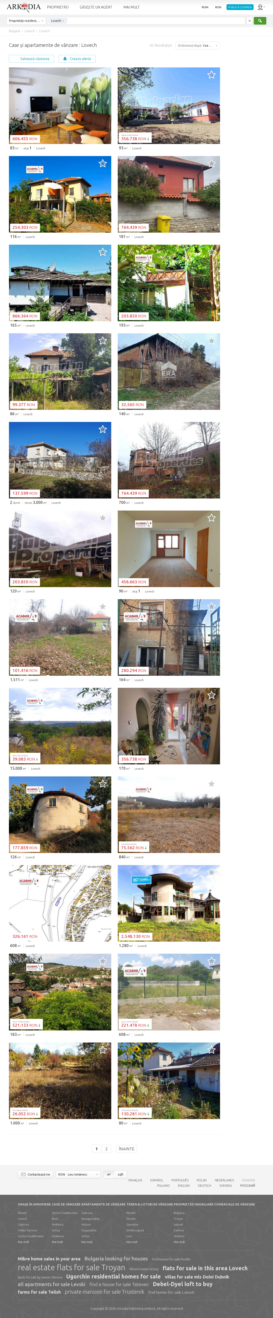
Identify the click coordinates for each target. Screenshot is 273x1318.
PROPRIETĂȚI (58, 7)
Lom (129, 1236)
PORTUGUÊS (180, 1180)
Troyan (178, 1218)
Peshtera (57, 1224)
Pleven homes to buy (144, 1269)
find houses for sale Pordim (171, 1259)
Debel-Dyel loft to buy (183, 1284)
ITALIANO (163, 1185)
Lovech (22, 1218)
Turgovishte (89, 1230)
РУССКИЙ (247, 1185)
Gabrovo (23, 1224)
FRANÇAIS (135, 1180)
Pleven (22, 1212)
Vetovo (86, 1224)
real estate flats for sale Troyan (71, 1267)
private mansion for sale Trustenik (104, 1292)
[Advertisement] (246, 103)
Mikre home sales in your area (49, 1258)
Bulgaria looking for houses (116, 1258)
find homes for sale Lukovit (171, 1292)
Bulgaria (179, 1212)
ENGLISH (184, 1185)
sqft (120, 1174)
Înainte (126, 1149)
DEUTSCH (204, 1185)
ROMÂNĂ (248, 1180)
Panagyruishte (90, 1218)
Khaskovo (58, 1236)
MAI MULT (131, 7)
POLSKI (202, 1180)
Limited (135, 1308)
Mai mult (23, 1241)
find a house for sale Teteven (119, 1284)
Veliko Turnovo (27, 1230)
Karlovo (179, 1230)
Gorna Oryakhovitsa (31, 1236)
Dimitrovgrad (135, 1230)
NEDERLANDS (224, 1180)
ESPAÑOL (156, 1180)
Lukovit (178, 1224)
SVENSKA (225, 1185)
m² (109, 1174)
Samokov (132, 1224)
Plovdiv (131, 1212)
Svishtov (179, 1236)
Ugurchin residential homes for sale (113, 1276)
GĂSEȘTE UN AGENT (96, 7)
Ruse (55, 1218)
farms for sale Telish (39, 1292)
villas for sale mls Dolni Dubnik (197, 1276)
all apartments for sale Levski (51, 1284)
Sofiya (56, 1230)
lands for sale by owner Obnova (40, 1277)
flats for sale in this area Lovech (205, 1268)
